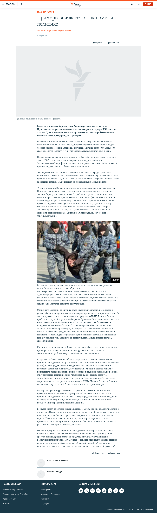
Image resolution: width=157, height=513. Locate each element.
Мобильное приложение (14, 490)
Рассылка (45, 499)
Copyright (45, 504)
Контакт (6, 504)
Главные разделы (46, 12)
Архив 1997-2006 (10, 499)
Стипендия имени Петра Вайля (17, 494)
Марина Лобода (64, 31)
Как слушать (46, 490)
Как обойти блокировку (51, 494)
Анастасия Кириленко (47, 31)
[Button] (98, 42)
